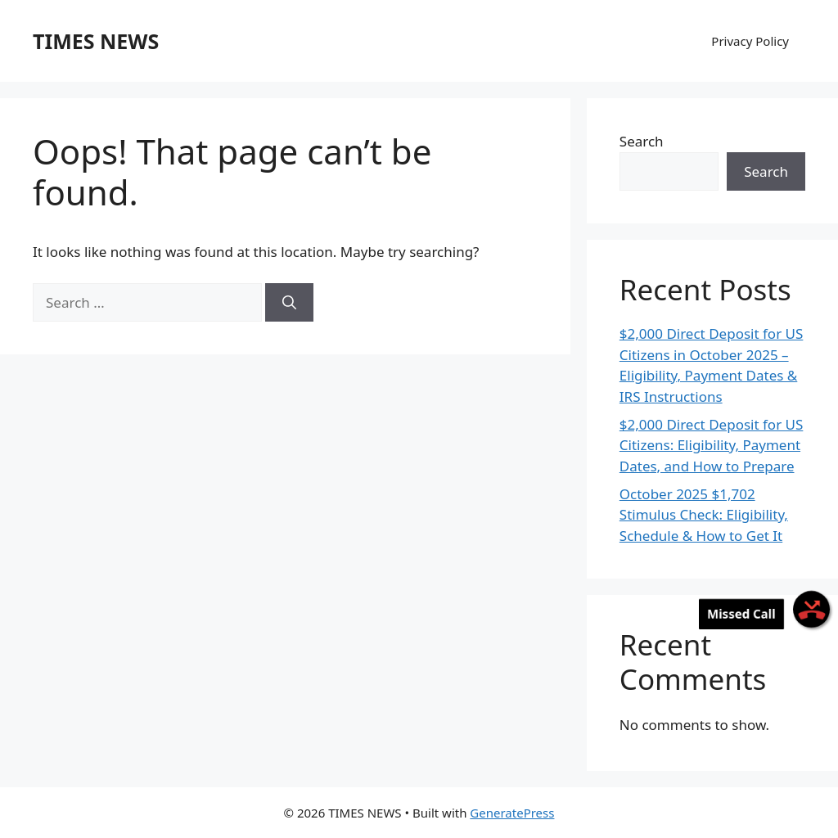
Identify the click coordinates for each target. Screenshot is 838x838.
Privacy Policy (750, 41)
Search (641, 141)
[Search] (289, 302)
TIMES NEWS (96, 41)
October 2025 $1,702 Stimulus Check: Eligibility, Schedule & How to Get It (703, 514)
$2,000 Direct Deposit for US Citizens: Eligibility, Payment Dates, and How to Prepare (711, 445)
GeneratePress (512, 812)
